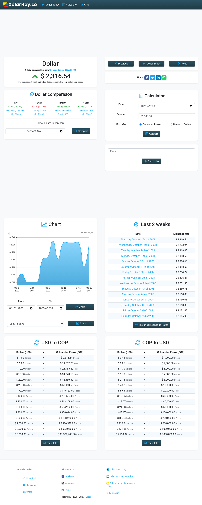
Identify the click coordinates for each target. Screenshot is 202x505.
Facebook (68, 476)
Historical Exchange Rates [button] (151, 324)
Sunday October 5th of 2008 (138, 299)
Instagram (68, 483)
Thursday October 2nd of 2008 (138, 316)
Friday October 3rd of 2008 (138, 310)
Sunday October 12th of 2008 (138, 261)
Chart (85, 4)
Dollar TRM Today (116, 469)
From (21, 301)
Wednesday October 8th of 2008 (138, 283)
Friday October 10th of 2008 (138, 272)
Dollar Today (50, 4)
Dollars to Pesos (152, 124)
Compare (81, 131)
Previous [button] (121, 63)
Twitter (66, 490)
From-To (121, 124)
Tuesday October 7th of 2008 (138, 288)
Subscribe (151, 161)
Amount (120, 114)
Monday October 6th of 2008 (138, 294)
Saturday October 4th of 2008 (138, 305)
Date (121, 104)
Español (89, 497)
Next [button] (182, 63)
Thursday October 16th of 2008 (138, 239)
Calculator (70, 4)
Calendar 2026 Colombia (120, 476)
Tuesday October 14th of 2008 (138, 250)
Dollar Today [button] (152, 63)
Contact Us (69, 469)
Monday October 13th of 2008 (138, 255)
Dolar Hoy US (113, 493)
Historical (29, 478)
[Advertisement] (101, 33)
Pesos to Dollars (182, 124)
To (50, 301)
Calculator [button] (50, 443)
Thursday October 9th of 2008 (138, 277)
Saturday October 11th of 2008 (138, 266)
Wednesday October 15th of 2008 (138, 244)
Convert (151, 133)
